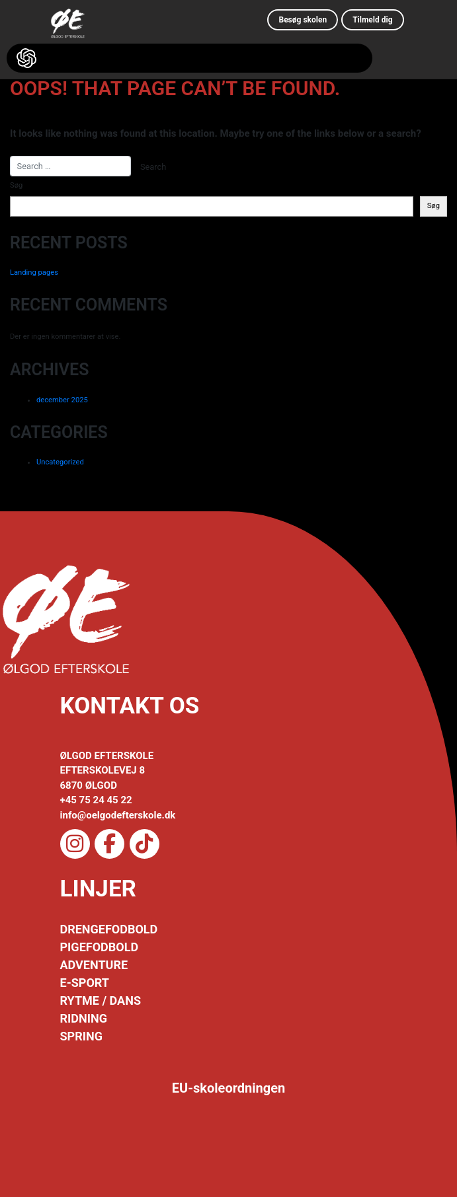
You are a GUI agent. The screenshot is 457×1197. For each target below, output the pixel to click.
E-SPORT (84, 983)
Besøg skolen (302, 19)
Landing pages (34, 272)
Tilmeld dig (372, 19)
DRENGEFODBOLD (109, 929)
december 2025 (62, 400)
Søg (16, 185)
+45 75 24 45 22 (96, 800)
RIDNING (83, 1018)
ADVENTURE (94, 965)
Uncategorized (60, 462)
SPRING (81, 1036)
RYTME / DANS (100, 1000)
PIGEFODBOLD (99, 947)
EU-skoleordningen (229, 1088)
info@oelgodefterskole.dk (118, 815)
